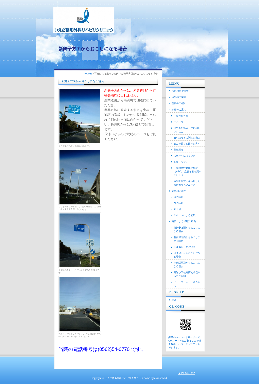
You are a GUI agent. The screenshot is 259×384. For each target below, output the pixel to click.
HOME (88, 73)
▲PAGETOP (186, 373)
